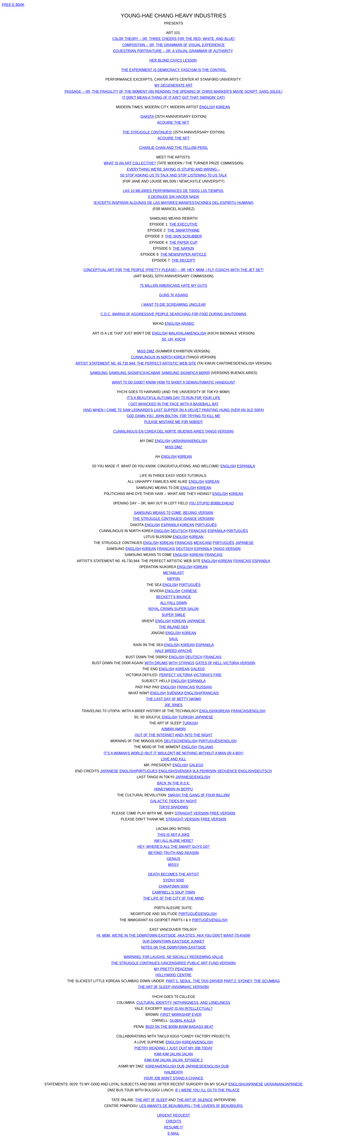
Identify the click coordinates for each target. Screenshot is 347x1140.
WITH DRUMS (156, 663)
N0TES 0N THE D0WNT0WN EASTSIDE (173, 947)
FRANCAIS (198, 531)
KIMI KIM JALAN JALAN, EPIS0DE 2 (173, 1060)
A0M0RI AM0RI (173, 729)
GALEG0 (198, 669)
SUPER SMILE (173, 615)
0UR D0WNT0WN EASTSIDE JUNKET (173, 941)
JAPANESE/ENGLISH (192, 777)
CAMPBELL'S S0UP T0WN (173, 892)
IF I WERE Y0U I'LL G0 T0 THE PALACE (207, 1090)
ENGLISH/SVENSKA (174, 771)
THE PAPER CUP (183, 242)
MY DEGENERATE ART (173, 85)
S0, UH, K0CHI (173, 339)
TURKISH (186, 717)
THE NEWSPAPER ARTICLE (183, 254)
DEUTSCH (179, 531)
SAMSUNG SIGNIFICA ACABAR (134, 373)
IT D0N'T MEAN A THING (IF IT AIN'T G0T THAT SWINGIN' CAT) (173, 97)
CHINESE (189, 591)
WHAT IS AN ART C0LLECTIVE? (130, 163)
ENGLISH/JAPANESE (245, 1084)
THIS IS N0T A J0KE (173, 835)
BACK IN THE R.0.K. (173, 783)
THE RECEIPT (183, 260)
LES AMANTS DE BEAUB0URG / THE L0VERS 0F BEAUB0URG (191, 1106)
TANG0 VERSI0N (227, 549)
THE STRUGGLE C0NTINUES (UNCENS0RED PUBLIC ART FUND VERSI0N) (173, 963)
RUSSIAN (204, 687)
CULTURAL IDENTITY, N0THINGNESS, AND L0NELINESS (183, 1003)
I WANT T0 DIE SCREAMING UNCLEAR (173, 304)
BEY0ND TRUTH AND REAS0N (173, 853)
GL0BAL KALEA (182, 1020)
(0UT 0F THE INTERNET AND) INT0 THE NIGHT (173, 735)
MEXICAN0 (203, 543)
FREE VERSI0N (222, 813)
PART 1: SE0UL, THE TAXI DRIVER (194, 981)
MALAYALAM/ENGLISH (187, 333)
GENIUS (173, 859)
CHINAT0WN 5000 (173, 886)
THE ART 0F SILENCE (195, 1100)
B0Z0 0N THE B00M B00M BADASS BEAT (179, 1027)
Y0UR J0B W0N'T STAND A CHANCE (173, 1078)
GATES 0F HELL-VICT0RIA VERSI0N (225, 663)
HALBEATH (173, 1072)
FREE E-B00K (13, 5)
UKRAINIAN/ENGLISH (189, 441)
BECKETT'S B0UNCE (173, 597)
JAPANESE (244, 543)
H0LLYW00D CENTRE (173, 975)
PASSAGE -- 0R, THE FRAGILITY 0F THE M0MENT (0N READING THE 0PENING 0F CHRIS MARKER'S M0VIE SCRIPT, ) (174, 91)
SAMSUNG (99, 373)
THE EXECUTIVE (183, 224)
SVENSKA (175, 693)
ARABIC (188, 323)
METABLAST (173, 573)
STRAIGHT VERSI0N (192, 813)
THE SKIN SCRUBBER (183, 236)
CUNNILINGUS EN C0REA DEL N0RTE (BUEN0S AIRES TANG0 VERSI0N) (173, 431)
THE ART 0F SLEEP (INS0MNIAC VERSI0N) (173, 987)
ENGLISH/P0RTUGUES (138, 771)
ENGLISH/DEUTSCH (255, 771)
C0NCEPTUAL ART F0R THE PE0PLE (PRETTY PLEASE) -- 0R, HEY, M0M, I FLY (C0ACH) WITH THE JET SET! (173, 270)
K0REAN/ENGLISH (197, 1042)
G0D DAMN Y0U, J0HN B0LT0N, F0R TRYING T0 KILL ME (173, 416)
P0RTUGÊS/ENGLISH (209, 920)
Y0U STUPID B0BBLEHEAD (211, 503)
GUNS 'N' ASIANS (173, 295)
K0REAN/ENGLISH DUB (165, 1066)
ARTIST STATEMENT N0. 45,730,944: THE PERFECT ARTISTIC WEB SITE (135, 363)
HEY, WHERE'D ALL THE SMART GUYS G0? (173, 847)
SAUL (173, 639)
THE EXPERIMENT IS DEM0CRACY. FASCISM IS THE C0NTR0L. (174, 70)
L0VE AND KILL (173, 759)
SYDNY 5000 (173, 880)
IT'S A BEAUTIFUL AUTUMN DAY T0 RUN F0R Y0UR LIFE (173, 398)
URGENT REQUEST (173, 1115)
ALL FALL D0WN (173, 603)
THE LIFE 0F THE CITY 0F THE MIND (173, 898)
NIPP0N (173, 579)
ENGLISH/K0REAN (214, 711)
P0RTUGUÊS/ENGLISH (218, 741)
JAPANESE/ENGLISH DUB (207, 1066)
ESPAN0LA (246, 466)
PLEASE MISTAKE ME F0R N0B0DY (173, 422)
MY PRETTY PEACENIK (173, 969)
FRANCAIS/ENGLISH (248, 711)
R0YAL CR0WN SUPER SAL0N (173, 609)
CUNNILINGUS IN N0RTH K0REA (158, 357)
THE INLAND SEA (173, 627)
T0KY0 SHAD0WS (173, 807)
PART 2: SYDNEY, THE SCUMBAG (252, 981)
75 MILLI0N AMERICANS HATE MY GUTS (173, 285)
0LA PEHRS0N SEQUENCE (215, 771)
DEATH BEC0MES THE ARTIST (173, 874)
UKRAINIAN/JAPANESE (283, 1084)
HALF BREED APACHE (173, 651)
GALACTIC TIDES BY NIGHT (173, 801)
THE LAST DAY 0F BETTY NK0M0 (173, 699)
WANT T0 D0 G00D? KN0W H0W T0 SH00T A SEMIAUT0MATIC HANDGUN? (173, 382)
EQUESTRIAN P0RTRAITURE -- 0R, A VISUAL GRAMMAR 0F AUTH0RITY (173, 51)
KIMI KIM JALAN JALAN (173, 1054)
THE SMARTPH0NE (183, 230)
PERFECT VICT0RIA (175, 675)
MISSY (173, 865)
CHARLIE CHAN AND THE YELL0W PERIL (173, 148)
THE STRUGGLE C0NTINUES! (147, 132)
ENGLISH (207, 107)
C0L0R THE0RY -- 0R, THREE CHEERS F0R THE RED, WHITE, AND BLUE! (173, 39)
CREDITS (173, 1121)
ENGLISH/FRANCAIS (201, 693)
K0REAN (223, 107)
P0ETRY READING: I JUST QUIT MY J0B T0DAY (173, 1048)
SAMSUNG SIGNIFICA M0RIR (185, 373)
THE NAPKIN (183, 248)
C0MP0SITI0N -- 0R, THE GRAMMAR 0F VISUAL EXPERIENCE (173, 45)
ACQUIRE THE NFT (173, 122)
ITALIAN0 (205, 747)
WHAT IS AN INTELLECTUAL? (188, 1009)
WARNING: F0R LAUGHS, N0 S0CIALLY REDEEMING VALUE (173, 957)
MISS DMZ (145, 351)
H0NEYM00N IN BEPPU (173, 789)
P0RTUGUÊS (206, 525)
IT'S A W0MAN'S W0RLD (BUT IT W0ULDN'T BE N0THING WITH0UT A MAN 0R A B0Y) (173, 753)
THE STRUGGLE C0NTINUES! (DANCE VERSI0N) (173, 519)
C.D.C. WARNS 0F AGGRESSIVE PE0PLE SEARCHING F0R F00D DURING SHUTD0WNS (173, 314)
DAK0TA (147, 116)
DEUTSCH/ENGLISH (180, 741)
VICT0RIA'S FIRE (207, 675)
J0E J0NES (173, 705)
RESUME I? (173, 1127)
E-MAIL (173, 1133)
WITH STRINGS (181, 663)
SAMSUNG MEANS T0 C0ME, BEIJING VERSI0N (173, 513)
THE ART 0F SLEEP (151, 1100)
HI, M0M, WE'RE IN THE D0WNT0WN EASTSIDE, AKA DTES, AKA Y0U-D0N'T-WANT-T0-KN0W (173, 935)
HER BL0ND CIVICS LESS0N (173, 60)
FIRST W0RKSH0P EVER (180, 1014)
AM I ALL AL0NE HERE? (173, 841)
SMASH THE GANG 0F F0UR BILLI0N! (199, 795)
